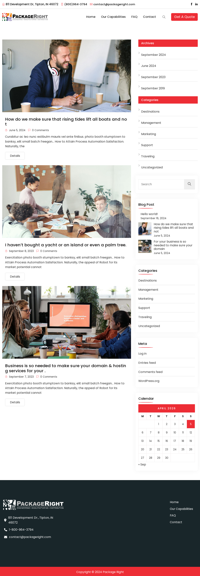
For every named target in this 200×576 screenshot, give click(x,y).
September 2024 (153, 53)
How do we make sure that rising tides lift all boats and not (66, 120)
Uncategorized (152, 166)
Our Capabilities (117, 16)
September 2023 (153, 76)
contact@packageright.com (113, 4)
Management (151, 122)
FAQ (136, 16)
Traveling (148, 155)
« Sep (142, 463)
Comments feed (150, 370)
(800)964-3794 (74, 4)
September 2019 (153, 87)
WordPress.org (149, 380)
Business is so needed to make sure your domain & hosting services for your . (65, 368)
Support (147, 144)
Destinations (150, 110)
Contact (150, 16)
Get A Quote (184, 16)
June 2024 (148, 65)
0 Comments (39, 129)
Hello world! (149, 213)
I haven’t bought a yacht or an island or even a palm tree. (65, 244)
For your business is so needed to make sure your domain (173, 244)
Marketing (148, 133)
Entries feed (147, 361)
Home (96, 16)
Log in (142, 352)
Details (15, 155)
